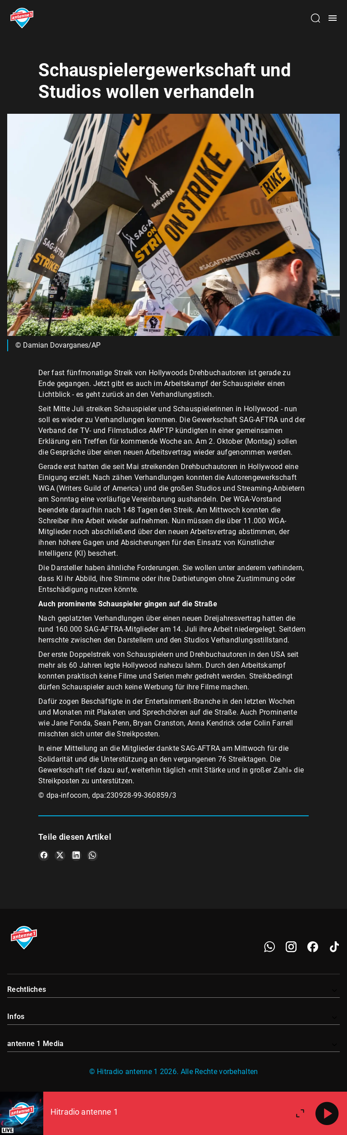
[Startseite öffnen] (22, 18)
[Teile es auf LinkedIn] (76, 855)
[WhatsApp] (269, 946)
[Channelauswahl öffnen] (315, 18)
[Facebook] (312, 946)
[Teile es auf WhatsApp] (92, 855)
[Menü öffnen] (332, 18)
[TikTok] (334, 946)
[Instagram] (291, 946)
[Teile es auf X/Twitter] (60, 855)
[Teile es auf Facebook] (43, 855)
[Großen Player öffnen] (300, 1113)
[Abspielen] (327, 1113)
